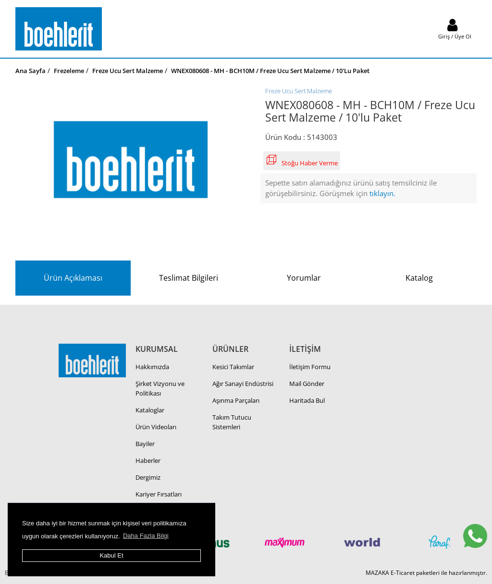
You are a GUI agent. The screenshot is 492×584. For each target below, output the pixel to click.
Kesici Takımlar (233, 366)
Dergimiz (147, 477)
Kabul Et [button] (111, 555)
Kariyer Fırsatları (158, 494)
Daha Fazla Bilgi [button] (146, 535)
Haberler (147, 460)
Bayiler (145, 443)
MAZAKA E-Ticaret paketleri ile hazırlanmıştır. (426, 573)
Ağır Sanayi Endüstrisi (242, 383)
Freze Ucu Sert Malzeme (298, 91)
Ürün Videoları (155, 426)
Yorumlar (304, 278)
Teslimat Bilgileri (188, 278)
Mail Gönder (306, 383)
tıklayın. (382, 193)
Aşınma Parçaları (235, 400)
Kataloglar (149, 410)
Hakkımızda (152, 366)
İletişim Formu (310, 366)
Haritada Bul (307, 400)
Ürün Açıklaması (73, 278)
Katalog (419, 278)
